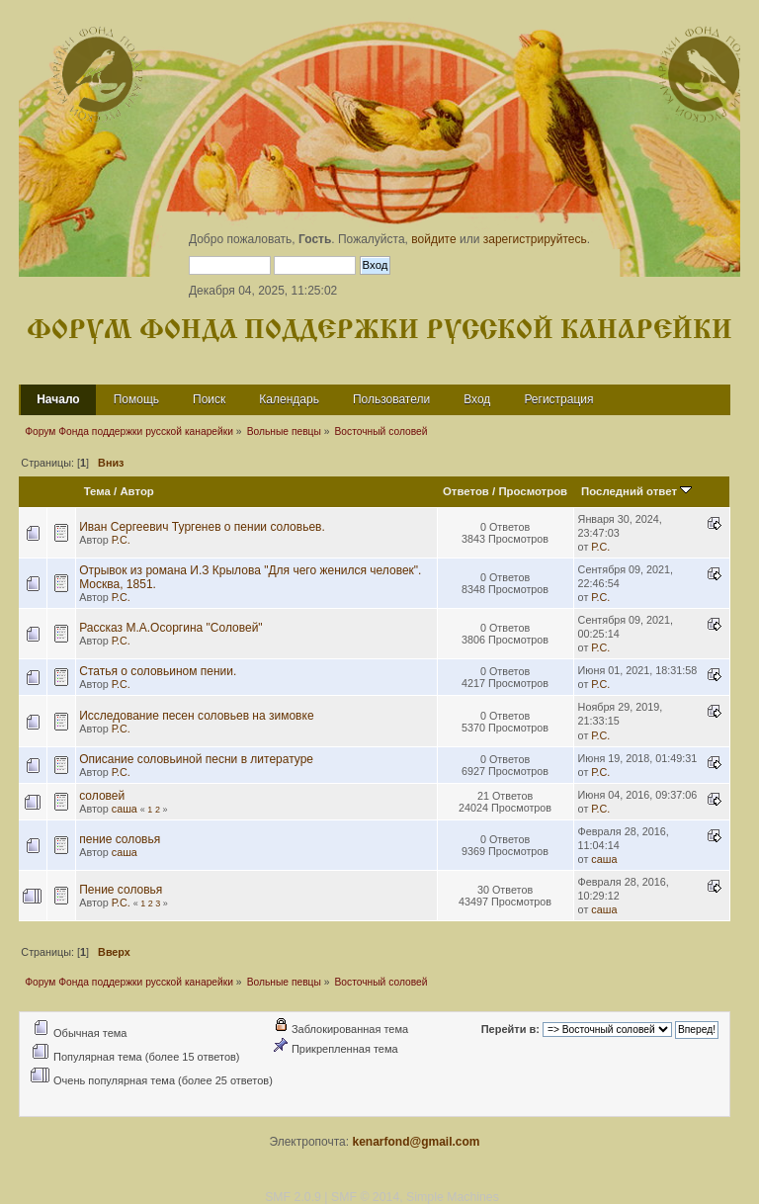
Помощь (136, 399)
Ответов (466, 491)
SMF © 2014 (365, 1197)
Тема (97, 491)
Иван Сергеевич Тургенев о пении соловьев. (202, 527)
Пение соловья (120, 890)
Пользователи (391, 399)
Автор (136, 491)
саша (124, 809)
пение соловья (119, 839)
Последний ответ (636, 491)
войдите (433, 239)
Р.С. (121, 540)
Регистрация (558, 399)
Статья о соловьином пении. (157, 671)
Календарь (289, 399)
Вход (477, 399)
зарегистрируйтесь (535, 239)
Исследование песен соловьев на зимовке (196, 716)
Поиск (209, 399)
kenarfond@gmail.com (415, 1142)
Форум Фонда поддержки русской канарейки (379, 330)
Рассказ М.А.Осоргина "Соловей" (170, 628)
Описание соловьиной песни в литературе (196, 759)
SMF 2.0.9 (293, 1197)
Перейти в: (510, 1029)
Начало (58, 399)
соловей (102, 796)
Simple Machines (452, 1197)
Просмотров (532, 491)
